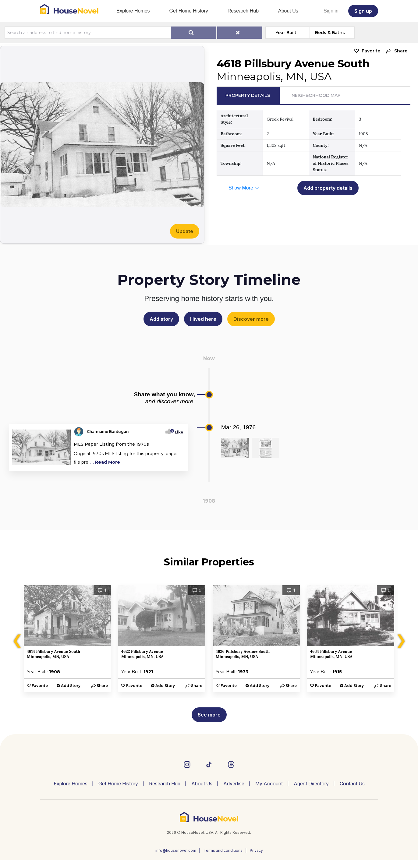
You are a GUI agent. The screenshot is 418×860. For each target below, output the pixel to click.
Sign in (331, 10)
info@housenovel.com (175, 850)
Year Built (285, 32)
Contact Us (352, 783)
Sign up (363, 11)
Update (184, 231)
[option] (67, 638)
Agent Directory (311, 783)
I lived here (203, 319)
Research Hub (243, 10)
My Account (269, 783)
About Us (288, 10)
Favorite (371, 51)
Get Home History (188, 10)
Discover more (251, 319)
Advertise (233, 783)
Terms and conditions (223, 850)
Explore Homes (133, 10)
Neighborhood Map (316, 95)
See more (209, 715)
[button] (395, 51)
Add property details (327, 188)
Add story (161, 319)
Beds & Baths (330, 32)
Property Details (247, 95)
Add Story (70, 685)
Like (177, 432)
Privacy (256, 850)
